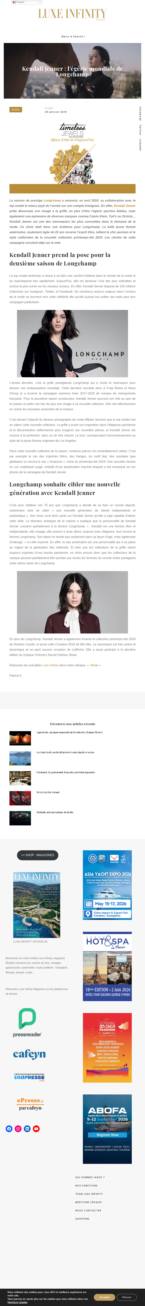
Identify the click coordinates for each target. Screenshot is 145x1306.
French (18, 2)
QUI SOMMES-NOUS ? (90, 1177)
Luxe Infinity (50, 665)
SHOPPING (82, 1218)
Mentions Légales (22, 1302)
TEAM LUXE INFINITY (89, 1194)
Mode (94, 665)
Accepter (103, 1297)
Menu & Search (73, 36)
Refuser (126, 1297)
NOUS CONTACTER (88, 1210)
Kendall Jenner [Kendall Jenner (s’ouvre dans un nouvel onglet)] (125, 205)
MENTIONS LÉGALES (88, 1202)
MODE (16, 109)
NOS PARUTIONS (86, 1185)
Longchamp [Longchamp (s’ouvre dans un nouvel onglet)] (52, 200)
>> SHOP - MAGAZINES (37, 855)
